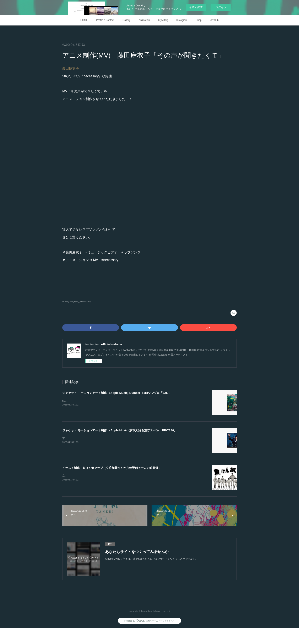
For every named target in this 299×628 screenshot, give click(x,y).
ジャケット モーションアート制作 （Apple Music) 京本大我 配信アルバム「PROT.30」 (119, 430)
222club (214, 20)
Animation (144, 20)
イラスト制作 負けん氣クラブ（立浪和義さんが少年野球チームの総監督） (111, 467)
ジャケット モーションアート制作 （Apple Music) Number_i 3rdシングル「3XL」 (116, 392)
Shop (199, 20)
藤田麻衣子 (70, 68)
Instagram (181, 20)
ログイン (221, 7)
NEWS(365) (85, 301)
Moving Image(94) (70, 301)
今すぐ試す (196, 7)
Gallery (126, 20)
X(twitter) (163, 20)
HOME (84, 20)
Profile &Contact (105, 20)
